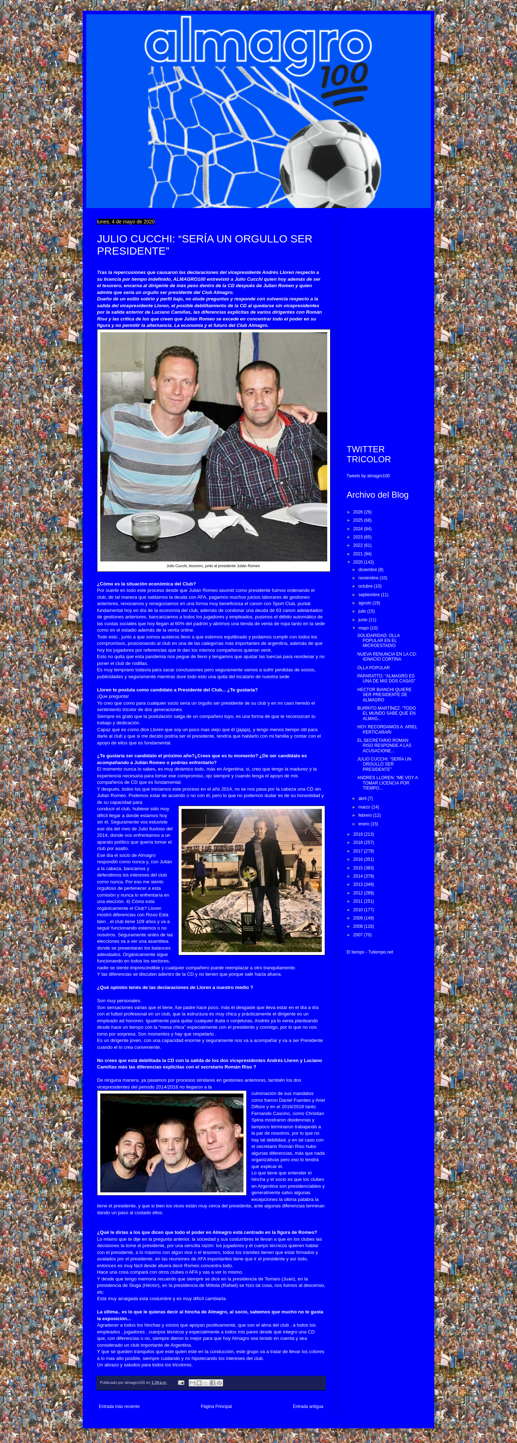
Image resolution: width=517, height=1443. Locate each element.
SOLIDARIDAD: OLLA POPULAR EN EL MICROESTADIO (378, 640)
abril (363, 798)
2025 (358, 520)
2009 (358, 918)
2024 (358, 528)
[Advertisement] (383, 326)
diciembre (368, 569)
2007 (358, 934)
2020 (358, 562)
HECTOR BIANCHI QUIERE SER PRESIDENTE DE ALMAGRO (384, 695)
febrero (365, 815)
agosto (365, 602)
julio (362, 611)
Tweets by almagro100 (368, 475)
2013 (358, 884)
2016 (358, 859)
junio (363, 619)
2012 (358, 893)
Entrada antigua (308, 1406)
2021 (358, 553)
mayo (364, 628)
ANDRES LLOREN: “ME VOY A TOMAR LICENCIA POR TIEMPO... (387, 783)
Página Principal (216, 1406)
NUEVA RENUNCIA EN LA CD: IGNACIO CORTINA (387, 657)
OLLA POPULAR (373, 667)
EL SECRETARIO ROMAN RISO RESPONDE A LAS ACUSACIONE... (384, 745)
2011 (358, 901)
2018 (358, 842)
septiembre (369, 594)
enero (364, 823)
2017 (358, 851)
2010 (358, 909)
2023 (358, 537)
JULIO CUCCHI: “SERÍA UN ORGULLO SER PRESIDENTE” (384, 764)
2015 (358, 867)
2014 (358, 876)
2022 (358, 545)
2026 (358, 512)
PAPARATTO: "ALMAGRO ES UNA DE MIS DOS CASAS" (386, 679)
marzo (365, 807)
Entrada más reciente (119, 1406)
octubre (366, 586)
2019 (358, 834)
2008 (358, 926)
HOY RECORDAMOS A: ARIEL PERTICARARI (387, 729)
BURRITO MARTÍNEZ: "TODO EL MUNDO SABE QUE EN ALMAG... (386, 713)
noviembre (369, 577)
